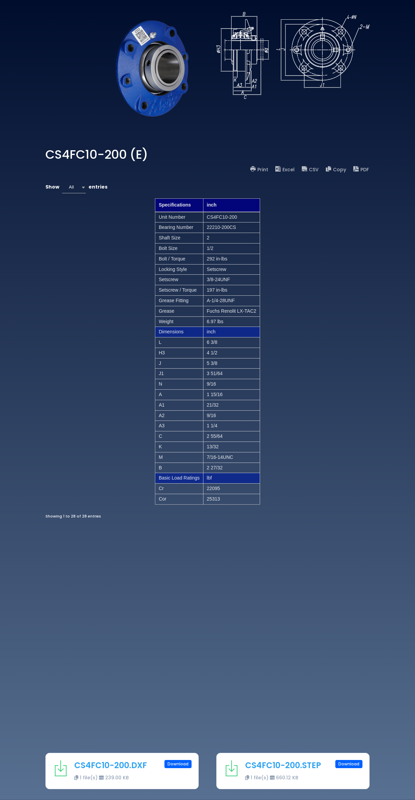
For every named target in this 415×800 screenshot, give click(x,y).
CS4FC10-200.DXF (110, 765)
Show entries (76, 187)
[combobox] (74, 187)
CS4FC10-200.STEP (283, 765)
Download (178, 764)
